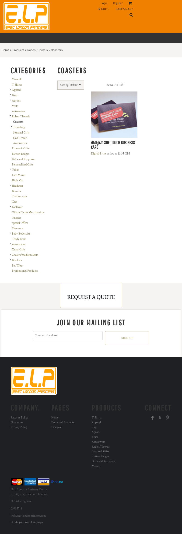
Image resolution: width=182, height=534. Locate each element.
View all (16, 79)
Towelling (19, 127)
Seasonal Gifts (21, 133)
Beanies (16, 191)
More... (96, 466)
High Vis (17, 181)
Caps (15, 202)
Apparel (16, 90)
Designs (56, 427)
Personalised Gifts (22, 165)
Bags (15, 95)
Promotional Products (25, 271)
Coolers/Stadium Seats (25, 255)
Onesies (16, 218)
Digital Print (98, 154)
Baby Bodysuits (21, 234)
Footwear (17, 207)
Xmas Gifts (18, 250)
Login (104, 3)
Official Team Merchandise (28, 212)
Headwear (17, 186)
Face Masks (18, 175)
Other (15, 170)
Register (118, 3)
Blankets (17, 260)
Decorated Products (62, 423)
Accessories (20, 143)
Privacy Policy (19, 427)
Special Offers (20, 223)
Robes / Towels (37, 50)
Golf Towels (20, 138)
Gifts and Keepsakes (23, 159)
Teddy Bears (19, 239)
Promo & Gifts (20, 149)
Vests (15, 106)
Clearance (17, 228)
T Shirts (17, 85)
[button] (104, 9)
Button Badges (20, 154)
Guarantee (17, 423)
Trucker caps (19, 196)
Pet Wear (17, 266)
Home (5, 50)
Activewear (18, 111)
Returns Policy (19, 418)
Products (18, 50)
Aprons (16, 101)
